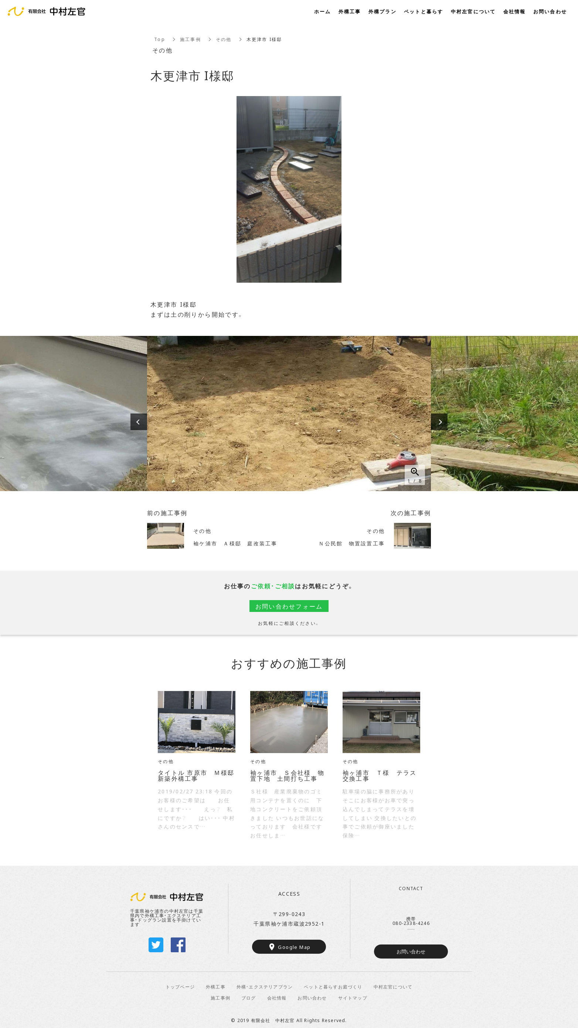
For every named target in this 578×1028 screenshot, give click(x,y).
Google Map (294, 946)
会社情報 (277, 997)
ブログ (248, 997)
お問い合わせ (411, 951)
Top (159, 39)
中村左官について (393, 986)
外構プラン (382, 11)
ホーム (322, 11)
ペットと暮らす (423, 11)
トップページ (180, 986)
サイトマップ (352, 997)
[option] (289, 413)
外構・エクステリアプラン (265, 986)
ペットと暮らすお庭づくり (333, 986)
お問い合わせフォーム (289, 606)
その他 (224, 39)
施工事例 (190, 39)
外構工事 (215, 986)
